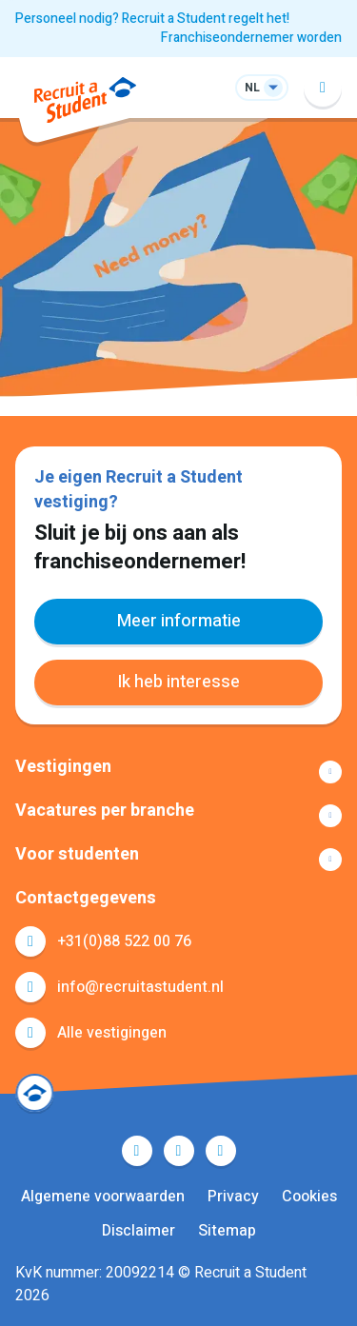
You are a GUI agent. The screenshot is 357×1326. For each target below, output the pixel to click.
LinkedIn (179, 1151)
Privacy (233, 1196)
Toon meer (178, 772)
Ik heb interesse (178, 682)
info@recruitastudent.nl (140, 987)
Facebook (137, 1151)
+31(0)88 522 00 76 (124, 941)
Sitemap (227, 1230)
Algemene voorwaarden (103, 1196)
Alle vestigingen (112, 1032)
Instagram (221, 1151)
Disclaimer (138, 1230)
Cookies (309, 1196)
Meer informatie (179, 621)
